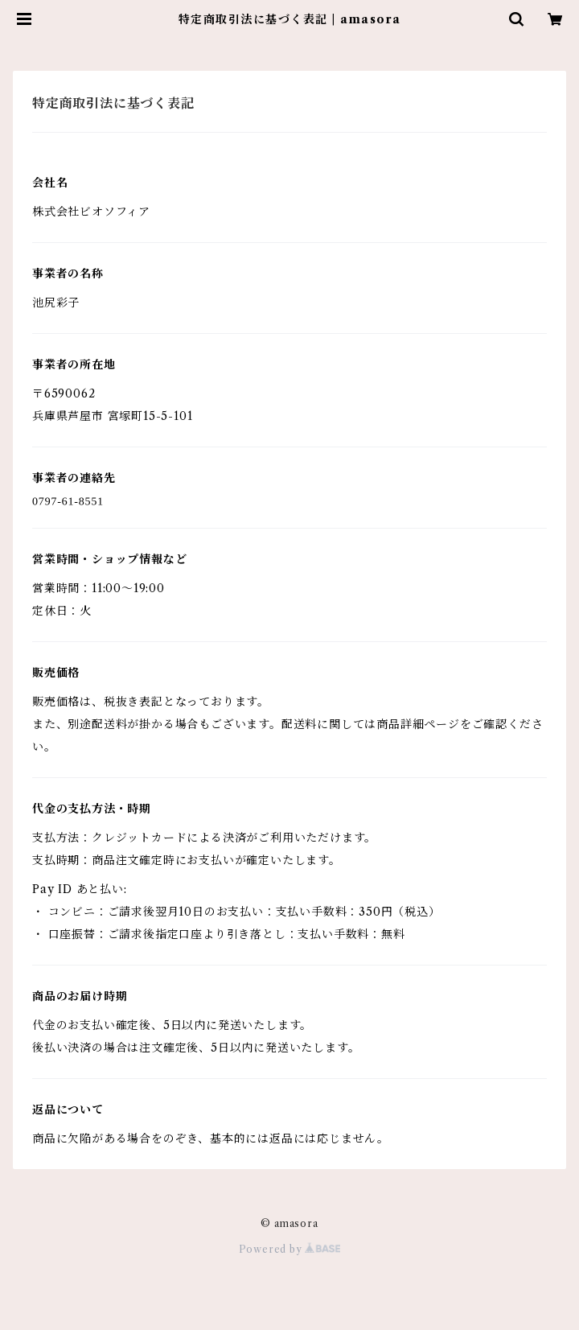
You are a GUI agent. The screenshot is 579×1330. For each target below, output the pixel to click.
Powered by (290, 1249)
